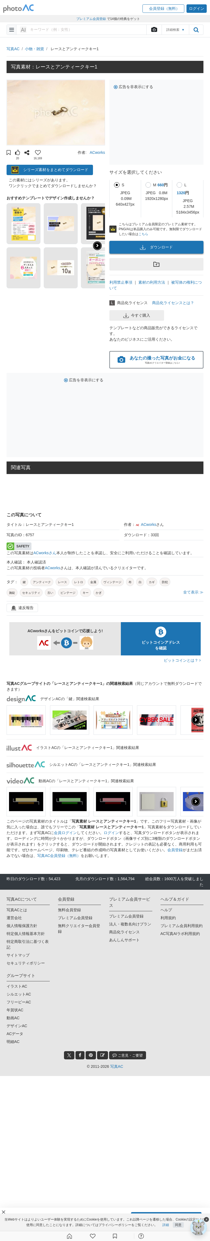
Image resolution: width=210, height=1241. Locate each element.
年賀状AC (15, 1010)
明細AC (13, 1041)
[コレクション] (115, 1236)
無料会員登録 (69, 910)
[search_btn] (196, 29)
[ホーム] (69, 1236)
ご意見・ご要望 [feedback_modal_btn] (127, 1055)
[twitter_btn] (69, 1055)
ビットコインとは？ (182, 660)
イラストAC (17, 986)
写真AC (13, 49)
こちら (143, 234)
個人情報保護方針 (22, 926)
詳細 (165, 1225)
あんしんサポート (124, 940)
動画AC (13, 1018)
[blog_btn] (102, 1055)
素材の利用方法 (151, 282)
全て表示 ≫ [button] (193, 592)
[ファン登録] (92, 1236)
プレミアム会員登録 (75, 918)
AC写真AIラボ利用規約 (180, 933)
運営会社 (14, 918)
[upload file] (154, 29)
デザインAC (17, 1026)
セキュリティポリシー (26, 963)
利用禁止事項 (120, 282)
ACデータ (15, 1034)
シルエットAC (19, 994)
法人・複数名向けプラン (130, 924)
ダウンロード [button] (156, 247)
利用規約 (168, 918)
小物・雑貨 (34, 49)
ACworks (97, 152)
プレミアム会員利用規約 (182, 926)
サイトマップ (18, 955)
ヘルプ (166, 910)
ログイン (111, 833)
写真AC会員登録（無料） (59, 855)
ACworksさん (44, 553)
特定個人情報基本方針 (26, 933)
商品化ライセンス (124, 932)
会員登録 (175, 850)
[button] (163, 8)
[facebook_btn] (79, 1055)
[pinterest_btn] (91, 1055)
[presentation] (195, 720)
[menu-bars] (11, 30)
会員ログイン (65, 833)
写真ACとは (17, 910)
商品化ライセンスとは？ (173, 303)
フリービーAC (19, 1002)
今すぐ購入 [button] (136, 315)
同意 (178, 1225)
